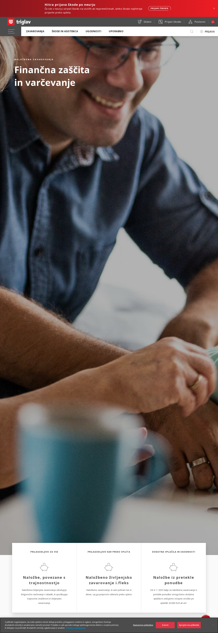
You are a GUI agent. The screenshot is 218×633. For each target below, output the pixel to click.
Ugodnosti (93, 31)
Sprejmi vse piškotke (189, 628)
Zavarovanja (35, 31)
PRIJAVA (210, 31)
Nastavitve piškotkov (143, 628)
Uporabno (116, 31)
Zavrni (165, 628)
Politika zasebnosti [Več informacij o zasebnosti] (76, 631)
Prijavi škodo (159, 8)
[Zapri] (213, 628)
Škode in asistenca (65, 31)
